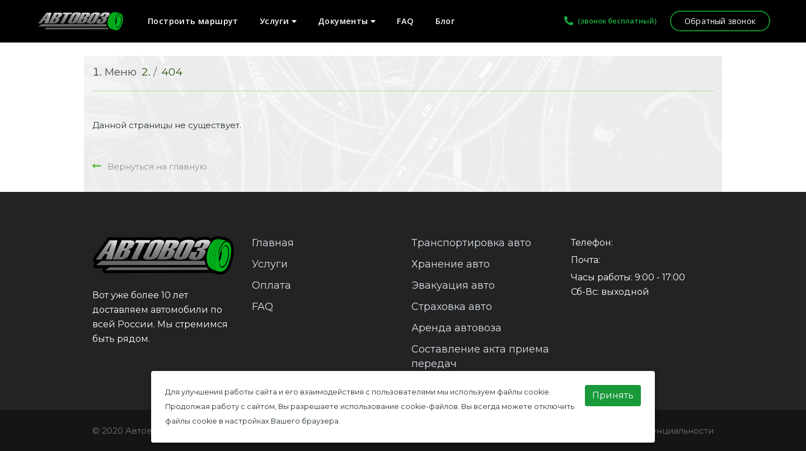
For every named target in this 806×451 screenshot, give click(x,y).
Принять (613, 395)
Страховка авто (451, 306)
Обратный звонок (720, 21)
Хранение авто (450, 264)
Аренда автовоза (456, 328)
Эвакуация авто (453, 285)
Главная (273, 243)
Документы (347, 21)
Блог (445, 21)
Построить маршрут (193, 21)
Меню (121, 71)
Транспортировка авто (471, 243)
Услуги (278, 21)
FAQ (405, 21)
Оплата (271, 285)
